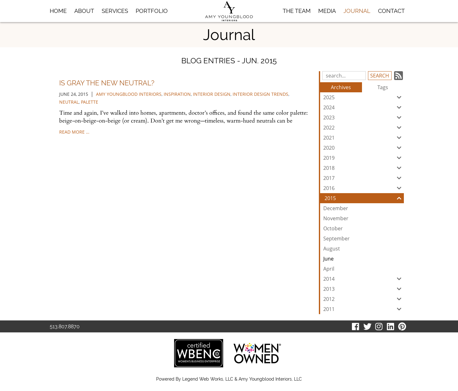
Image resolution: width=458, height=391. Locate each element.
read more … (74, 132)
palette (89, 102)
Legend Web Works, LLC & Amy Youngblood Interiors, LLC (242, 379)
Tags (382, 87)
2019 (363, 158)
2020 (363, 148)
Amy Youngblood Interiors (128, 94)
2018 (363, 168)
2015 (364, 198)
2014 (363, 279)
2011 (363, 309)
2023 (363, 117)
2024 (363, 107)
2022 (363, 128)
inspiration (177, 94)
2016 (363, 188)
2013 (363, 289)
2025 (363, 97)
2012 (363, 299)
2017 (363, 178)
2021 (363, 138)
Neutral (69, 102)
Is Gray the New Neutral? (106, 83)
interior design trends (260, 94)
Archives (341, 87)
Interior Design (211, 94)
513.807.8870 (65, 327)
